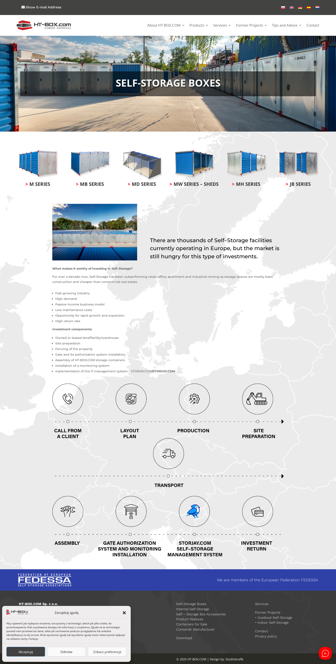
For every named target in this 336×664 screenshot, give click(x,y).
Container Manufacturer (195, 629)
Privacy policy (266, 636)
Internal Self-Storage (192, 609)
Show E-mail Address (43, 7)
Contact (312, 25)
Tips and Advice (284, 25)
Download (184, 638)
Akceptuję (26, 652)
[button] (124, 613)
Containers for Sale (191, 624)
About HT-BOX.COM (163, 25)
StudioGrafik (234, 659)
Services (220, 25)
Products (196, 25)
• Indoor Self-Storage (272, 622)
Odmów (66, 652)
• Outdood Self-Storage (273, 618)
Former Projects (249, 25)
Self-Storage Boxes (191, 604)
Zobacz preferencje (107, 652)
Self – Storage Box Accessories (201, 614)
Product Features (189, 619)
